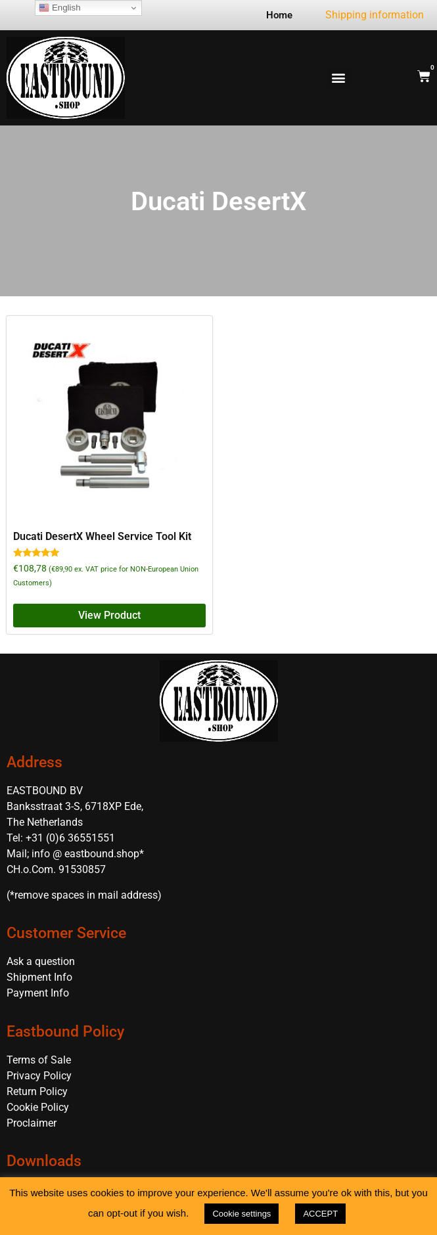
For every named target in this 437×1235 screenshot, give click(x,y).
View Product (109, 615)
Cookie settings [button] (241, 1214)
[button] (339, 78)
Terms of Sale (39, 1060)
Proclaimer (32, 1123)
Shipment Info (39, 977)
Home (279, 15)
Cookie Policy (38, 1107)
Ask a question (41, 961)
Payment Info (38, 993)
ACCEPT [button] (320, 1214)
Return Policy (37, 1091)
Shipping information (374, 15)
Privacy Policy (39, 1075)
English (59, 8)
